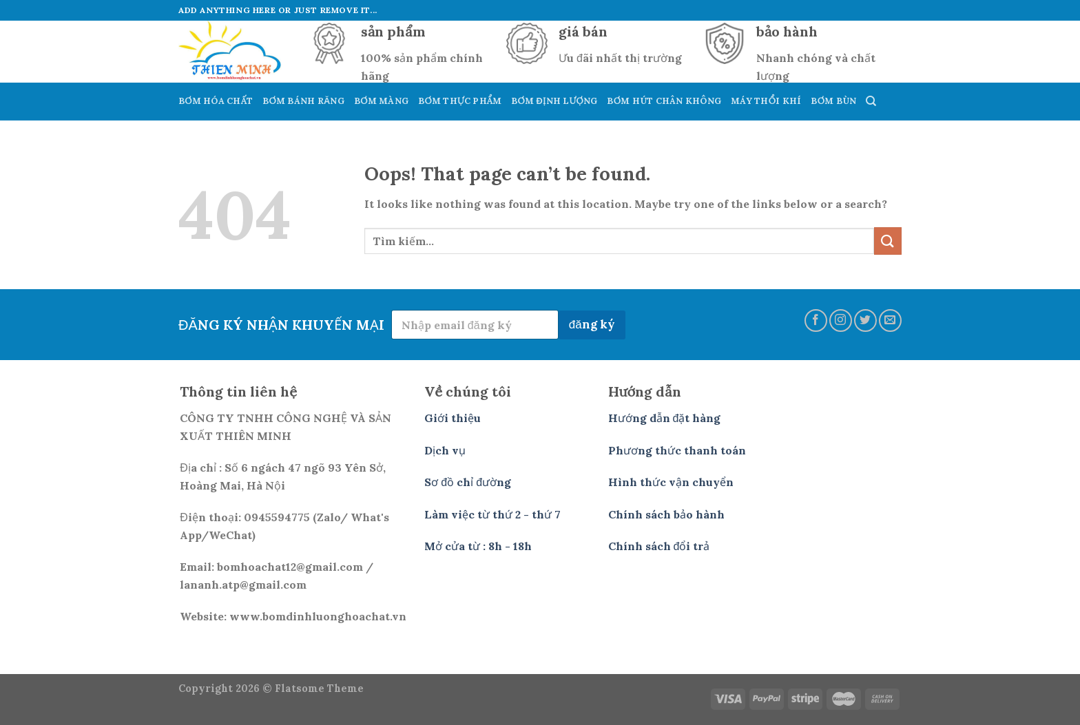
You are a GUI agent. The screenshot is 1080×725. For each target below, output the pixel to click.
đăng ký (592, 324)
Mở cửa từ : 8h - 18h (478, 546)
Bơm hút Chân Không (664, 101)
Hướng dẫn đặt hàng (664, 418)
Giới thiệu (452, 418)
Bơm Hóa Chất (215, 101)
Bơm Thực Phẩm (459, 101)
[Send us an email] (890, 320)
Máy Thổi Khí (766, 101)
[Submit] (888, 240)
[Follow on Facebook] (815, 320)
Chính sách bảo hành (666, 514)
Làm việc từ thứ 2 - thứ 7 (492, 514)
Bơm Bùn (833, 101)
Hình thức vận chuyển (671, 482)
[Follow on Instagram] (840, 320)
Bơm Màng (381, 101)
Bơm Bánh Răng (303, 101)
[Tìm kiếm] (871, 101)
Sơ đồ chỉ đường (467, 482)
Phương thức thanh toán (677, 450)
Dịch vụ (445, 450)
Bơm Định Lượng (554, 101)
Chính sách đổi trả (659, 546)
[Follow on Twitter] (865, 320)
